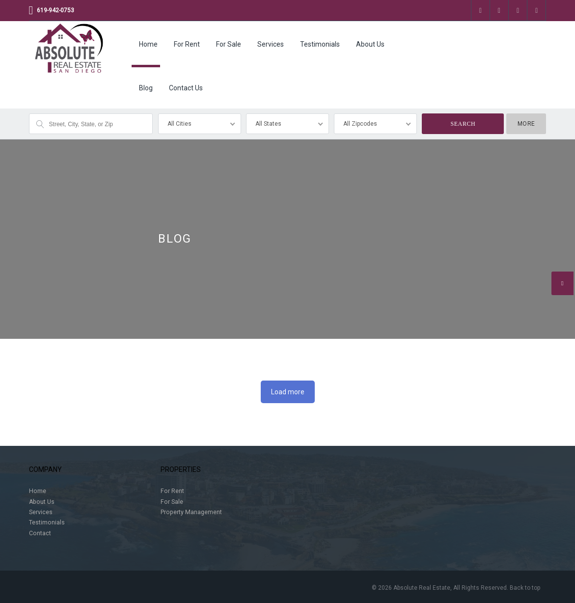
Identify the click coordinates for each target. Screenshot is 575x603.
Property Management (191, 512)
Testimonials (320, 44)
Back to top (525, 587)
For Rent (187, 44)
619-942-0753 (55, 10)
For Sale (228, 44)
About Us (370, 44)
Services (270, 44)
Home (148, 44)
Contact (40, 533)
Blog (146, 88)
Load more (287, 392)
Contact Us (186, 88)
